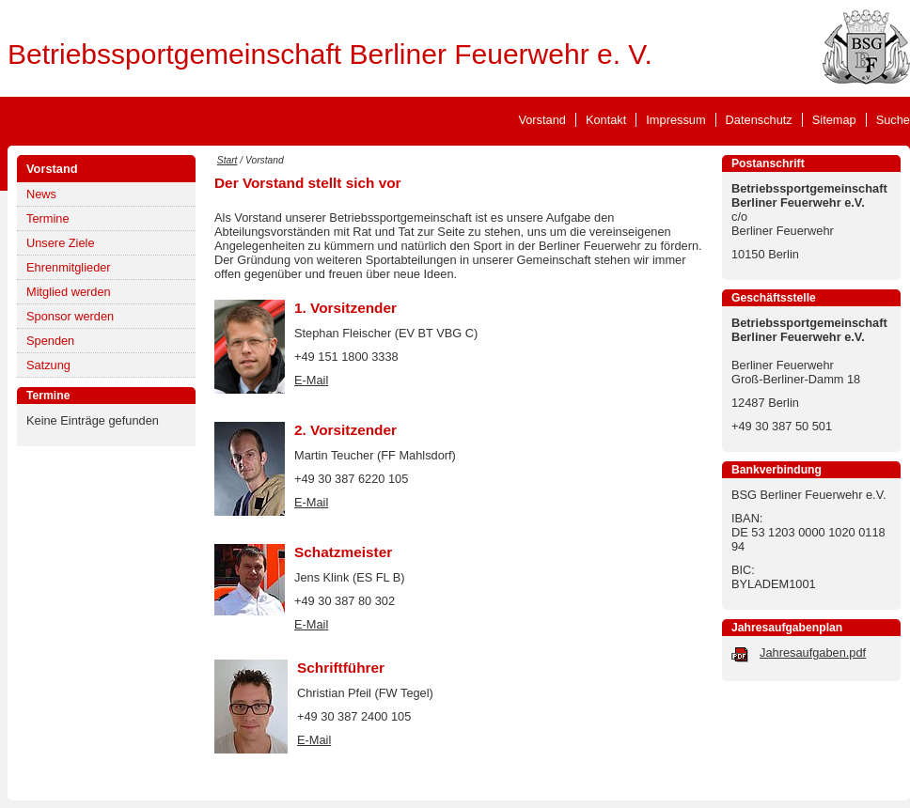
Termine (48, 218)
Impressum (675, 120)
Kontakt (606, 120)
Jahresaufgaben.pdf (813, 652)
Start (227, 160)
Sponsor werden (70, 316)
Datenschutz (759, 120)
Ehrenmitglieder (68, 267)
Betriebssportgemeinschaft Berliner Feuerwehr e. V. (330, 54)
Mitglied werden (68, 292)
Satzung (48, 365)
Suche (893, 120)
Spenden (50, 341)
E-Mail (311, 380)
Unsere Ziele (60, 243)
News (41, 194)
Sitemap (834, 120)
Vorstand (542, 120)
